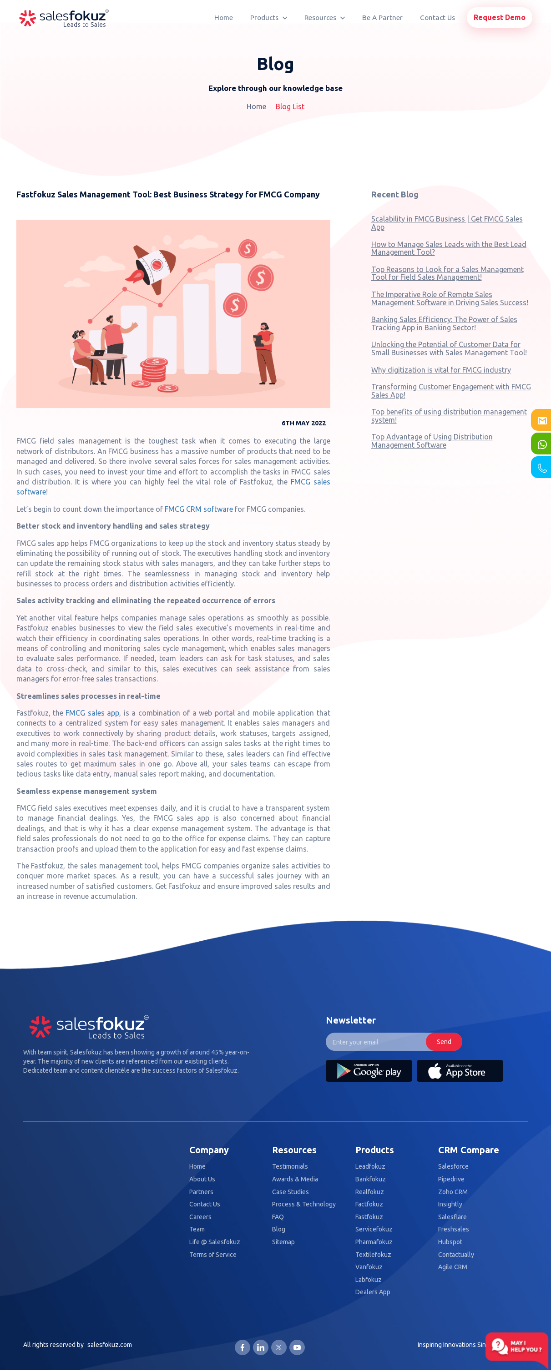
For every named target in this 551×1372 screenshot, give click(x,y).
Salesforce (453, 1166)
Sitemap (283, 1242)
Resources (324, 17)
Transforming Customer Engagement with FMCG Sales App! (451, 391)
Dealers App (372, 1292)
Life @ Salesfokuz (214, 1242)
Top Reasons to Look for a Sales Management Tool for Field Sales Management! (447, 273)
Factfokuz (369, 1204)
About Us (202, 1179)
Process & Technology (304, 1204)
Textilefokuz (373, 1254)
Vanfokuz (369, 1267)
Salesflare (452, 1217)
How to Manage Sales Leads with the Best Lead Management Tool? (448, 248)
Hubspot (450, 1242)
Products (268, 17)
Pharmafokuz (374, 1242)
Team (197, 1229)
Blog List (290, 106)
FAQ (278, 1217)
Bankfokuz (370, 1179)
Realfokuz (369, 1192)
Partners (201, 1192)
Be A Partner (382, 17)
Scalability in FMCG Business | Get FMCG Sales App (447, 223)
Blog (278, 1229)
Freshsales (453, 1229)
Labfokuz (368, 1279)
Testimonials (290, 1166)
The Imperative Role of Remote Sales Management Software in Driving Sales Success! (449, 298)
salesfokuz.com (109, 1344)
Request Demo (500, 17)
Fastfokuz (369, 1217)
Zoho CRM (453, 1192)
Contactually (456, 1254)
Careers (200, 1217)
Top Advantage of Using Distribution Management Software (432, 441)
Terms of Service (213, 1254)
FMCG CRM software (199, 509)
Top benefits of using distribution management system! (449, 416)
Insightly (450, 1204)
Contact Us (437, 17)
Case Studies (290, 1192)
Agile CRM (452, 1267)
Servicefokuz (374, 1229)
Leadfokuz (370, 1166)
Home (223, 17)
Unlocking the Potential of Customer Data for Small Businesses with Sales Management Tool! (449, 348)
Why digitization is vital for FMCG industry (441, 370)
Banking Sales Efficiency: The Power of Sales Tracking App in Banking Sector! (444, 323)
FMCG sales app (92, 713)
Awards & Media (295, 1179)
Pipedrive (451, 1179)
